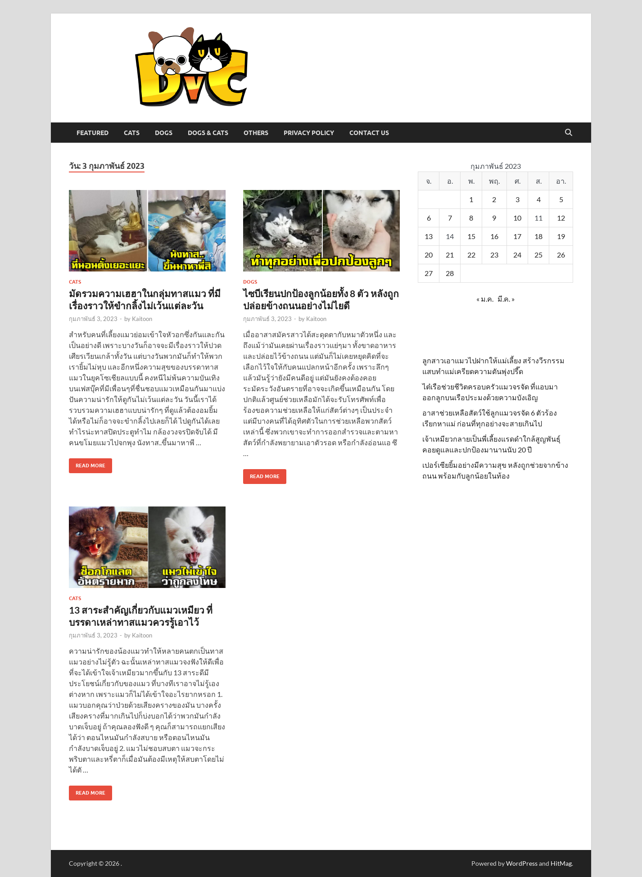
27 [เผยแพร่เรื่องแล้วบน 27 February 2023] (429, 273)
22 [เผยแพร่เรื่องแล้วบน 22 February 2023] (471, 254)
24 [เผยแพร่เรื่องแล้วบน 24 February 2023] (517, 254)
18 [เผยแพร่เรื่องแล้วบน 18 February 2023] (538, 236)
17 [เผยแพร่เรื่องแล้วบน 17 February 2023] (517, 236)
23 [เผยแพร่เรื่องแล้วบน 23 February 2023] (494, 254)
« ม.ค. (484, 298)
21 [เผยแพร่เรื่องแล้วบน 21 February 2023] (450, 254)
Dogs (163, 132)
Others (256, 132)
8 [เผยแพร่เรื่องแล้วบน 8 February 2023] (471, 217)
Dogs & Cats (208, 132)
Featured (93, 132)
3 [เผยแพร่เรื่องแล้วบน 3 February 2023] (517, 199)
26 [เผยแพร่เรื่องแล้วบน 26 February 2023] (561, 254)
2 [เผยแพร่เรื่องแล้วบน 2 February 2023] (494, 199)
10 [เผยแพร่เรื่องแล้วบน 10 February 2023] (517, 217)
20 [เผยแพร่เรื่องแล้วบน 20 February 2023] (429, 254)
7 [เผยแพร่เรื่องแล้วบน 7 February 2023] (450, 217)
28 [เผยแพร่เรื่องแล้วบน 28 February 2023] (450, 273)
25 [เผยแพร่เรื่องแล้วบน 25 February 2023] (538, 254)
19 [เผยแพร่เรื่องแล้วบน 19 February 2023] (561, 236)
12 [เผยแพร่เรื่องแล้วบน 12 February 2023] (561, 217)
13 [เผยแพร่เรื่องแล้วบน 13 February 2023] (429, 236)
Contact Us (369, 132)
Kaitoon (142, 318)
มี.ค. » (506, 298)
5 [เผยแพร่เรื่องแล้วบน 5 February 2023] (561, 199)
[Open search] (568, 132)
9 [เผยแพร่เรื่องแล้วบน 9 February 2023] (494, 217)
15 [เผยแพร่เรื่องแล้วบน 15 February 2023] (471, 236)
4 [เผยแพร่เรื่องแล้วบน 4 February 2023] (539, 199)
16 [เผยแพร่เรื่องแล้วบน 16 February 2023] (494, 236)
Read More (87, 463)
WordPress (522, 863)
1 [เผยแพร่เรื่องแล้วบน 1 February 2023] (471, 199)
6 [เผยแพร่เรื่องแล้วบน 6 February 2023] (429, 217)
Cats (132, 132)
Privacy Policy (309, 132)
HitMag (561, 863)
